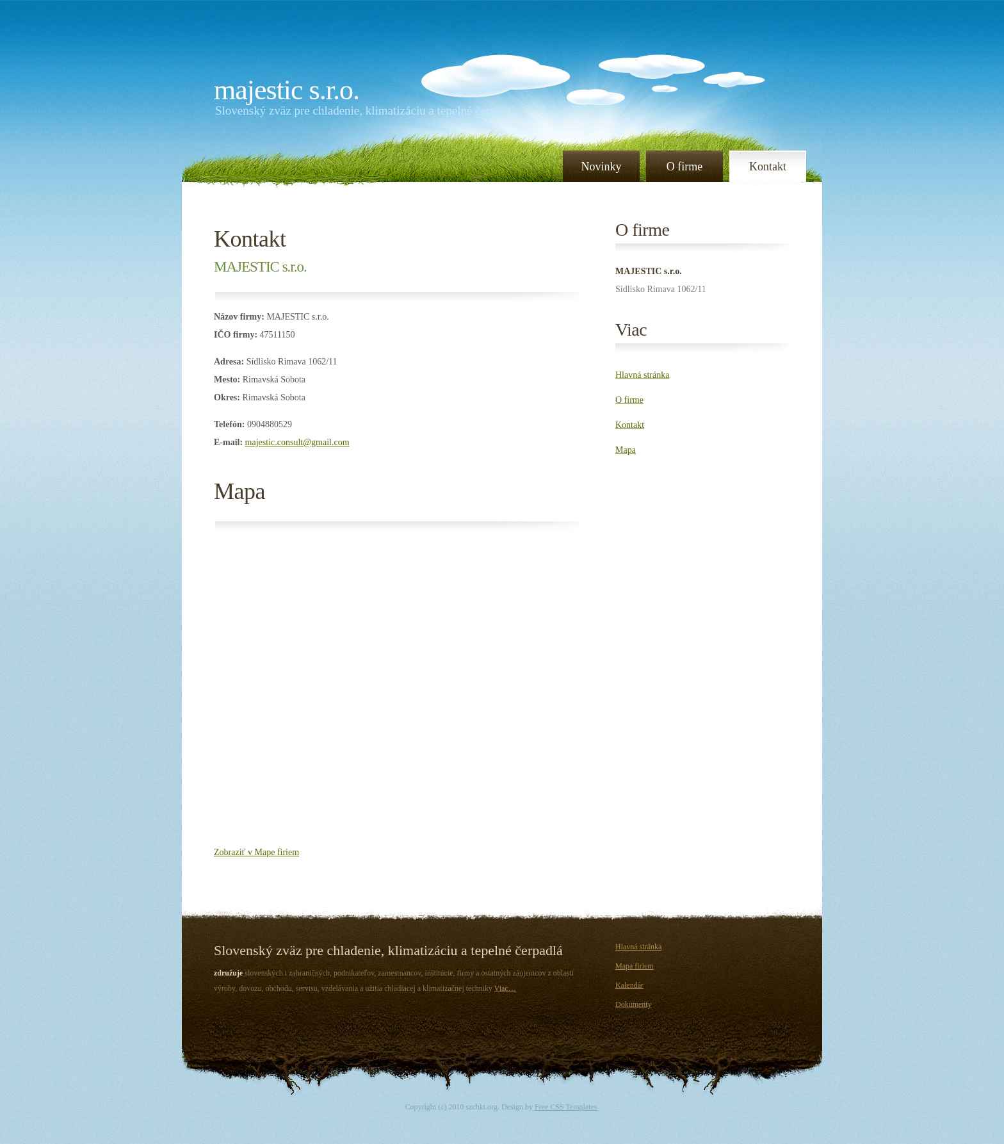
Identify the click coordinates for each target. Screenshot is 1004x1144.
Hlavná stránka (642, 375)
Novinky (601, 166)
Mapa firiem (634, 965)
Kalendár (629, 985)
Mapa (239, 491)
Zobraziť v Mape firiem (256, 852)
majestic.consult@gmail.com (297, 442)
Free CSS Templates (566, 1106)
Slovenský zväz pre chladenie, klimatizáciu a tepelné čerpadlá (366, 110)
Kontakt (767, 166)
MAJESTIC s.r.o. (286, 90)
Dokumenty (633, 1004)
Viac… (505, 988)
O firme (684, 166)
